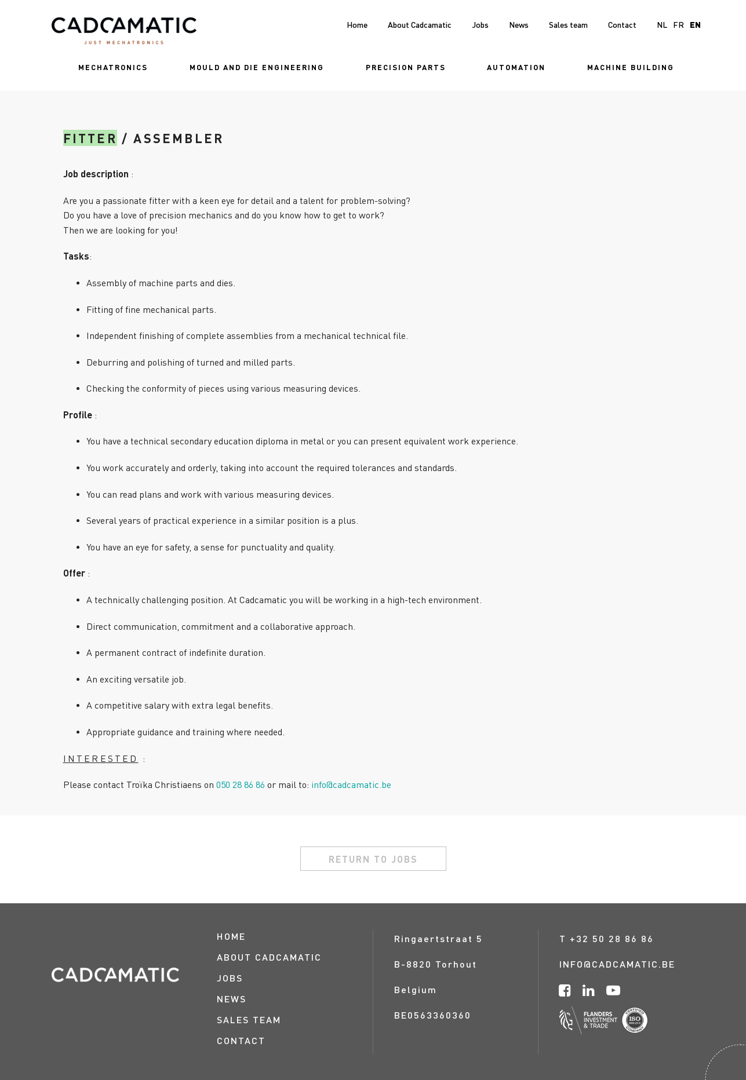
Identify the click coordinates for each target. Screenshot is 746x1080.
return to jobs (373, 859)
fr (678, 24)
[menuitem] (113, 67)
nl (662, 24)
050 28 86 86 (240, 784)
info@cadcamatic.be (351, 784)
